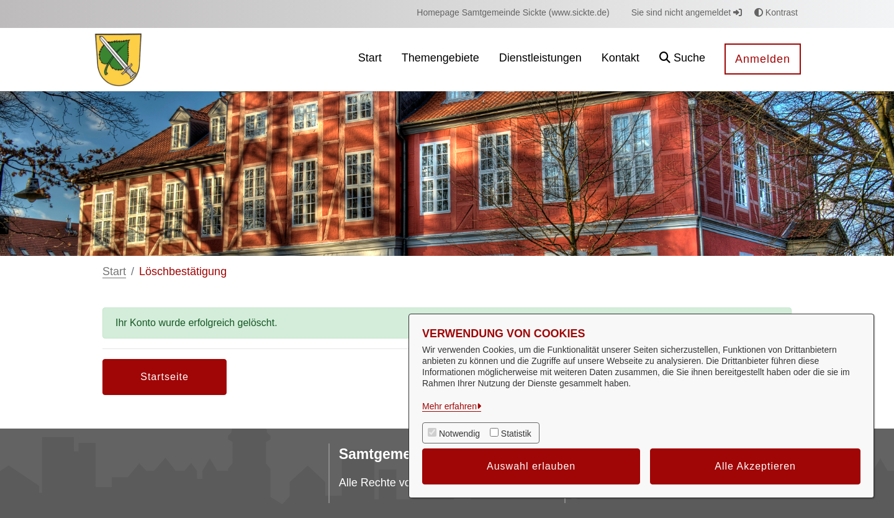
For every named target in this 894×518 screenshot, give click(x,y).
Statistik (516, 433)
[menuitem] (512, 12)
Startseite (164, 376)
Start (114, 271)
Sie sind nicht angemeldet (686, 12)
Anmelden (762, 59)
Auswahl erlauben (531, 466)
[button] (682, 59)
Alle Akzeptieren (755, 466)
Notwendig (459, 433)
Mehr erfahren (449, 406)
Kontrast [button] (776, 12)
